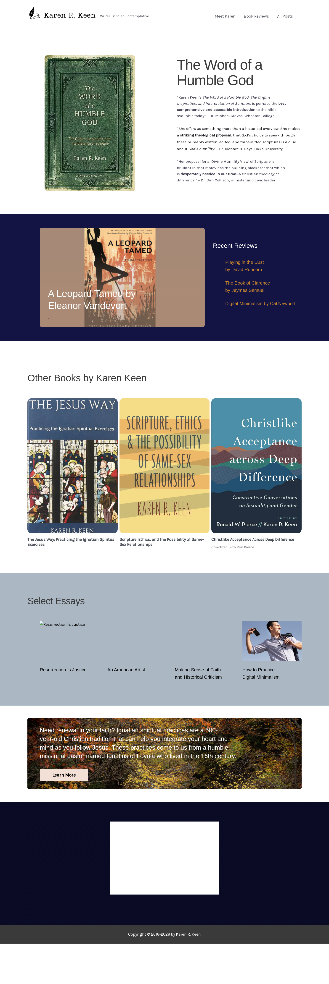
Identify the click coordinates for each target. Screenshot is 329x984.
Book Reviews (256, 16)
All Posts (285, 16)
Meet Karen (225, 16)
